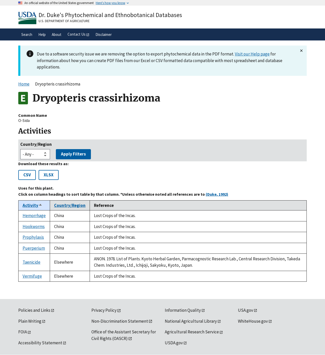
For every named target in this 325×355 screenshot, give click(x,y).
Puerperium (34, 248)
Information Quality (183, 310)
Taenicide (31, 262)
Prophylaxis (33, 237)
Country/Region (36, 144)
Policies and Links (34, 310)
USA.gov (245, 310)
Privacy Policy (104, 310)
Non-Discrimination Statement (119, 321)
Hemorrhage (34, 215)
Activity (32, 205)
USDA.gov (174, 343)
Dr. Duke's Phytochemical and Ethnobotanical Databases (110, 15)
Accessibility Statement (40, 343)
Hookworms (34, 226)
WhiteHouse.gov (253, 321)
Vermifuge (32, 276)
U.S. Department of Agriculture (64, 21)
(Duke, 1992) (217, 194)
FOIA (22, 332)
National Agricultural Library (191, 321)
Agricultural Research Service (192, 332)
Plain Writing (29, 321)
